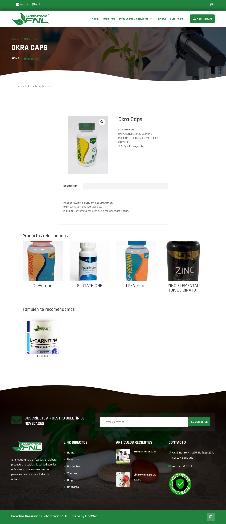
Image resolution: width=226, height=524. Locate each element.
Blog (70, 480)
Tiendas (161, 19)
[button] (102, 122)
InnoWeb (91, 516)
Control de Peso (32, 86)
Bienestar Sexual (145, 451)
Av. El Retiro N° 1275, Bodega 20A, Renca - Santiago (193, 455)
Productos (73, 466)
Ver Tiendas (205, 19)
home (15, 58)
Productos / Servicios (133, 19)
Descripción (70, 186)
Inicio (20, 86)
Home (95, 19)
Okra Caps (31, 59)
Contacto (176, 19)
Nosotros (108, 19)
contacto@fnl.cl (30, 4)
